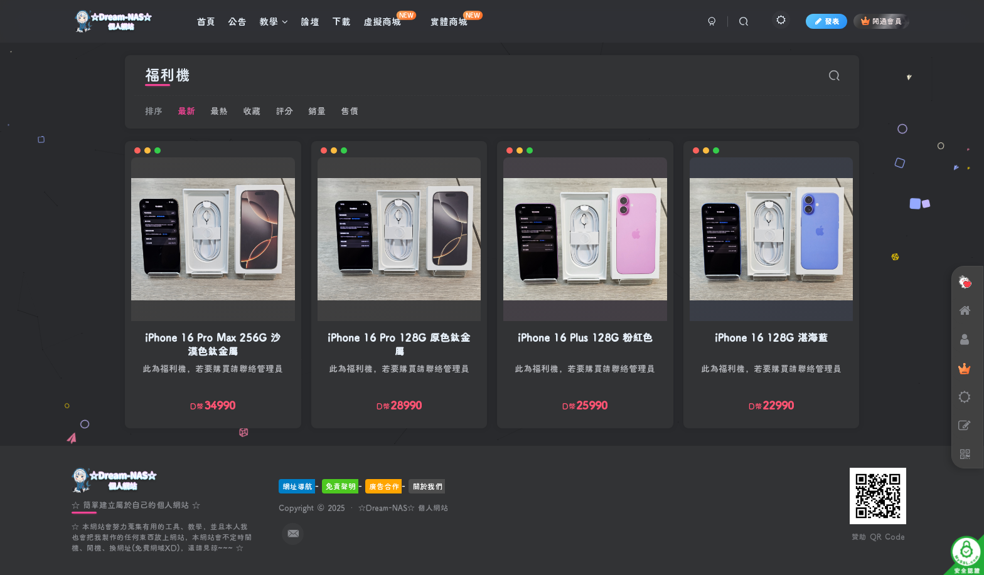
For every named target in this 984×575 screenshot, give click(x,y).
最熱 (219, 111)
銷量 (317, 111)
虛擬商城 (389, 19)
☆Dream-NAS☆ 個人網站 (403, 507)
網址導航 (297, 486)
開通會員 (881, 21)
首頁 (205, 21)
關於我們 (427, 486)
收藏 (251, 111)
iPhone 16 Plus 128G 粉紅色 (585, 337)
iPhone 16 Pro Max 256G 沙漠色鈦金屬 (213, 343)
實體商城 (456, 19)
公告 (237, 21)
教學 (273, 21)
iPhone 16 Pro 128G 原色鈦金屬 (399, 343)
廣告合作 (384, 486)
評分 (284, 111)
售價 (349, 111)
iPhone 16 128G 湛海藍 (771, 337)
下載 (341, 21)
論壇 (310, 21)
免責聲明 (341, 486)
